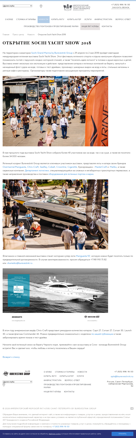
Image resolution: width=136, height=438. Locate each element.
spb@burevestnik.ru (122, 377)
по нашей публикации (102, 334)
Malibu (113, 166)
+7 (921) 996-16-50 (120, 5)
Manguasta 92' (83, 256)
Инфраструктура (103, 19)
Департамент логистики (37, 170)
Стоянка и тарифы (26, 19)
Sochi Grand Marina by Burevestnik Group (52, 52)
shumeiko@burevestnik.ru (19, 263)
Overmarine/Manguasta (14, 166)
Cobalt (51, 166)
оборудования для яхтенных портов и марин (71, 174)
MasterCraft (101, 166)
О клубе (9, 19)
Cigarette (72, 166)
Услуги (88, 19)
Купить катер (74, 19)
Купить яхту (57, 19)
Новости (43, 19)
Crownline (61, 166)
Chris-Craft (33, 166)
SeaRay (43, 166)
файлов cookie (55, 434)
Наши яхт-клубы (90, 26)
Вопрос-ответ (123, 19)
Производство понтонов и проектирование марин (51, 26)
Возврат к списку (11, 357)
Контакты (107, 26)
